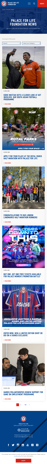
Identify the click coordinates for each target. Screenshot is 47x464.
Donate (42, 3)
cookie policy (17, 456)
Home (3, 9)
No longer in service (27, 435)
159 (25, 404)
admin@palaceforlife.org (25, 436)
